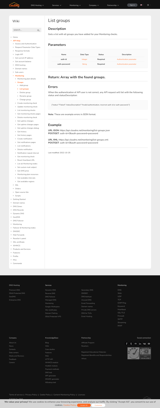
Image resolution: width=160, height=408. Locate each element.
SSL (16, 185)
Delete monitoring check (27, 117)
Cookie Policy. (70, 405)
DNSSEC (16, 231)
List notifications (24, 146)
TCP (119, 299)
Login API (19, 54)
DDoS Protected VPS (53, 316)
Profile (15, 256)
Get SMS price (23, 171)
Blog (47, 342)
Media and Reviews (17, 355)
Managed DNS (51, 299)
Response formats (22, 51)
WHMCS (16, 245)
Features (16, 253)
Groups (20, 82)
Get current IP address (24, 58)
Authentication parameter (126, 59)
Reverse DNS (50, 293)
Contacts (12, 349)
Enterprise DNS (15, 299)
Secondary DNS (87, 290)
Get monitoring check (25, 156)
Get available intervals (26, 178)
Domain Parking (51, 313)
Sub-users (19, 72)
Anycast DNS (86, 299)
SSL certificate (19, 242)
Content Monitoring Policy (62, 394)
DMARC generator (52, 378)
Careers (12, 362)
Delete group (25, 92)
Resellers (85, 346)
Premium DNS (15, 290)
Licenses (78, 394)
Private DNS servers (89, 309)
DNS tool (49, 372)
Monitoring (73, 5)
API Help (16, 41)
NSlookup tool (51, 381)
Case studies (50, 349)
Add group (24, 85)
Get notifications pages (26, 142)
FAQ (47, 355)
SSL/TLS (121, 313)
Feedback (13, 359)
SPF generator (51, 375)
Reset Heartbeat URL (26, 160)
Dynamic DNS (18, 213)
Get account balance (23, 61)
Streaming (122, 322)
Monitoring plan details (26, 79)
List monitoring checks (26, 110)
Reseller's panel (19, 238)
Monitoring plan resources (27, 174)
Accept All (84, 405)
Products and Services (22, 249)
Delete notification (24, 149)
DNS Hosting (35, 5)
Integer (84, 59)
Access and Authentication (25, 44)
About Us (13, 342)
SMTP (120, 319)
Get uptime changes (25, 121)
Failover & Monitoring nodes (24, 228)
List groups (24, 89)
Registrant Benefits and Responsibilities (97, 355)
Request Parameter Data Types (27, 47)
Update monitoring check (27, 107)
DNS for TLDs (87, 313)
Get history (21, 131)
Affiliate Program (88, 342)
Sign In (131, 5)
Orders (18, 188)
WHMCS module (52, 362)
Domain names (21, 68)
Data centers (14, 352)
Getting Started (19, 199)
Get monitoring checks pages (29, 114)
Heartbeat (122, 309)
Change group (25, 99)
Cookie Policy (43, 394)
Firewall (121, 316)
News (11, 346)
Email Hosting (87, 316)
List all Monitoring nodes (27, 163)
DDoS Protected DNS (17, 293)
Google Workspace (53, 306)
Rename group (25, 96)
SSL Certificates (51, 309)
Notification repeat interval (28, 153)
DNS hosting (20, 65)
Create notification (24, 139)
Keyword (121, 306)
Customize (98, 405)
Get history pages (24, 135)
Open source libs (22, 192)
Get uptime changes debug (28, 128)
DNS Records (18, 210)
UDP (119, 296)
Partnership (110, 5)
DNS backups (86, 296)
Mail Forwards (18, 235)
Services (54, 5)
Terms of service (15, 394)
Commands (17, 263)
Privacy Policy (30, 394)
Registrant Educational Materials (94, 352)
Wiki (47, 346)
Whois (84, 358)
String (83, 64)
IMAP (120, 326)
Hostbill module (51, 365)
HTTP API (49, 359)
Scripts (18, 196)
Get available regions (25, 181)
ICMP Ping (122, 303)
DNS (119, 290)
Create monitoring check (27, 103)
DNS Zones (17, 206)
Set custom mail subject (27, 167)
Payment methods (52, 368)
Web (120, 293)
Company (91, 5)
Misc (15, 260)
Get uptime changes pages (28, 124)
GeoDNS (16, 217)
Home (15, 37)
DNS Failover (18, 220)
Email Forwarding (88, 303)
